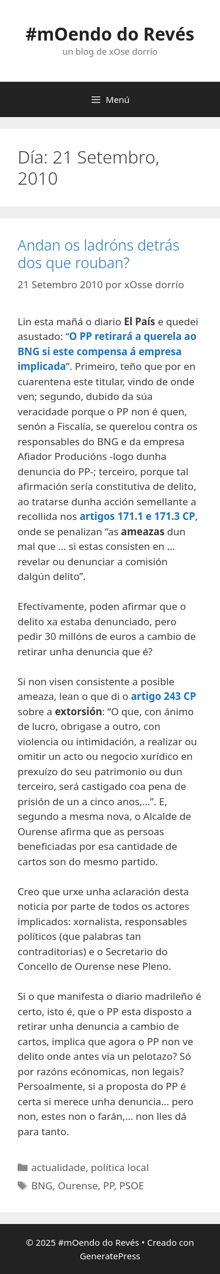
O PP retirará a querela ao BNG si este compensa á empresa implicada (107, 351)
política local (120, 1167)
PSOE (131, 1185)
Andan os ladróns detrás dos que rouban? (99, 253)
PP (108, 1185)
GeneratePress (110, 1256)
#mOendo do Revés (110, 34)
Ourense (78, 1185)
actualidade (58, 1167)
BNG (41, 1185)
